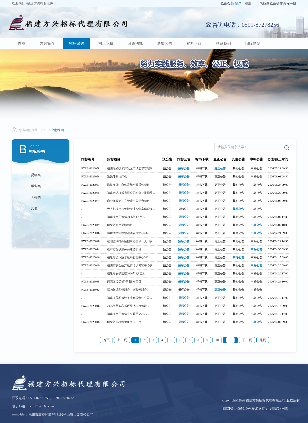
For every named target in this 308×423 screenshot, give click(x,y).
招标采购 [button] (76, 43)
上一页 (122, 340)
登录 (238, 3)
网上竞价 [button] (105, 43)
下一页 (247, 340)
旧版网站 (252, 43)
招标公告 (184, 168)
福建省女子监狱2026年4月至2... (126, 217)
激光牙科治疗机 (117, 176)
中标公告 (256, 225)
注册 (248, 3)
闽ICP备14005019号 (237, 408)
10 (217, 340)
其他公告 (238, 209)
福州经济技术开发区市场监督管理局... (131, 168)
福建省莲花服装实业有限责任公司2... (130, 298)
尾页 (262, 340)
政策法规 (135, 43)
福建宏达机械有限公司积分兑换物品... (131, 192)
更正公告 (220, 168)
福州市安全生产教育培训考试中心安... (131, 265)
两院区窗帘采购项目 (120, 225)
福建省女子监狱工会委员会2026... (128, 314)
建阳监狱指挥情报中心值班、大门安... (131, 241)
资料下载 (194, 43)
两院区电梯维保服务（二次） (125, 322)
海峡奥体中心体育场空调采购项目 (128, 184)
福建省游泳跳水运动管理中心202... (128, 233)
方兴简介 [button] (47, 43)
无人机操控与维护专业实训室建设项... (131, 209)
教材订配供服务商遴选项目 (124, 249)
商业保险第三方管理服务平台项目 (128, 201)
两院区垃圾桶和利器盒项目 (124, 281)
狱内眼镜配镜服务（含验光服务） (128, 289)
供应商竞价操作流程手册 (278, 3)
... (230, 340)
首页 (21, 43)
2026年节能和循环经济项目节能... (128, 306)
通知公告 (164, 43)
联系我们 (223, 43)
